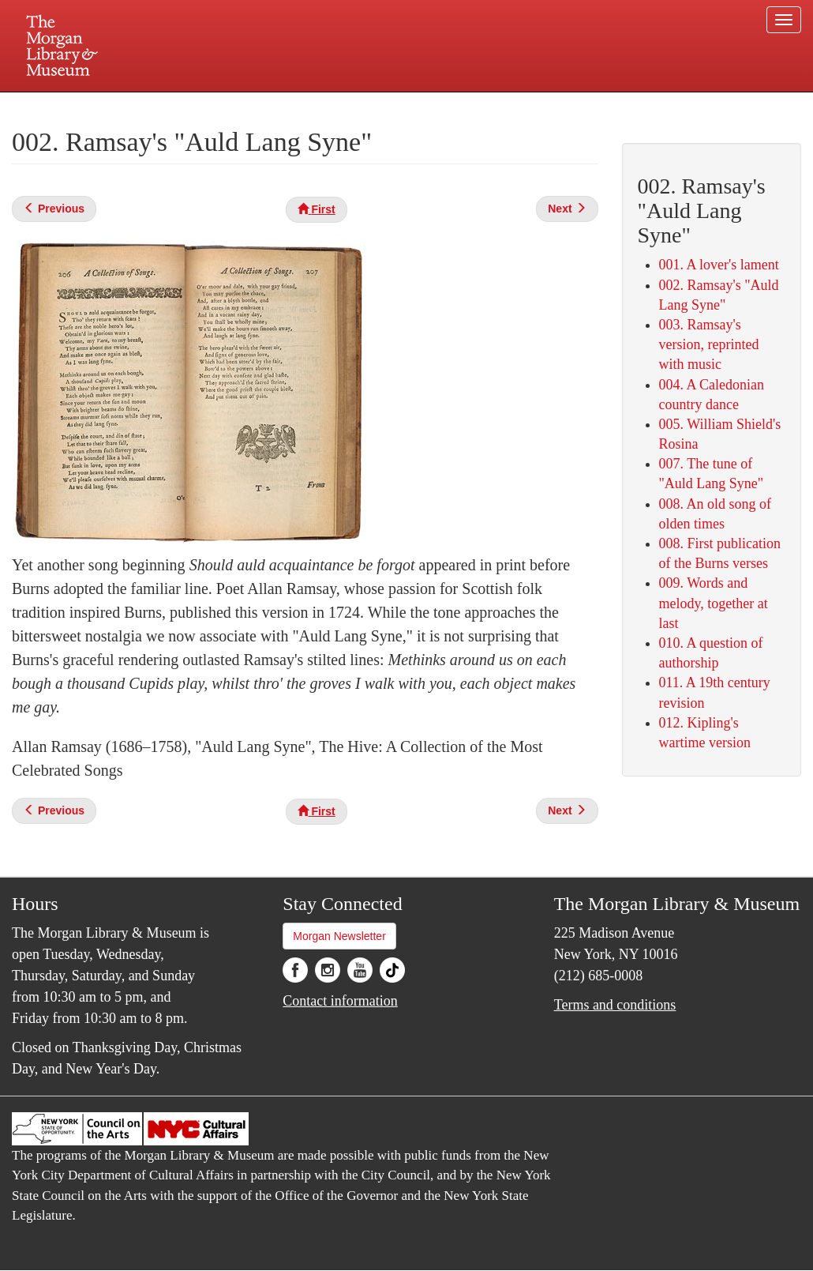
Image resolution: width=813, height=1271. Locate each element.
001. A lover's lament (719, 265)
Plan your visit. (218, 106)
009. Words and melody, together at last (713, 602)
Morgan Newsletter (339, 936)
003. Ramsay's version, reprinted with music (709, 344)
